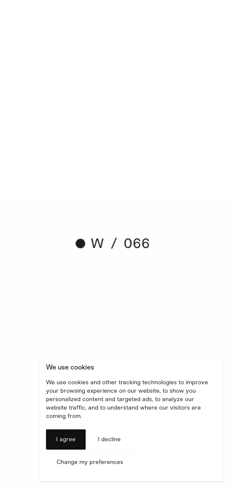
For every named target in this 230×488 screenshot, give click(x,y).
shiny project (67, 142)
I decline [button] (109, 439)
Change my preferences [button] (90, 462)
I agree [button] (66, 439)
